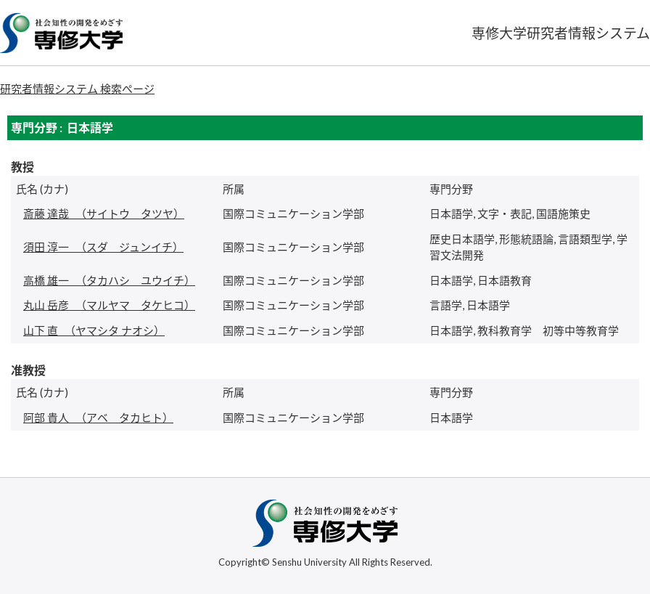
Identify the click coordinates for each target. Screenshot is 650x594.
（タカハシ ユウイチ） (109, 280)
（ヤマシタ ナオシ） (94, 330)
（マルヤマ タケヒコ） (109, 305)
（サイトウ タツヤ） (103, 213)
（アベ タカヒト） (98, 417)
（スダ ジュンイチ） (103, 246)
